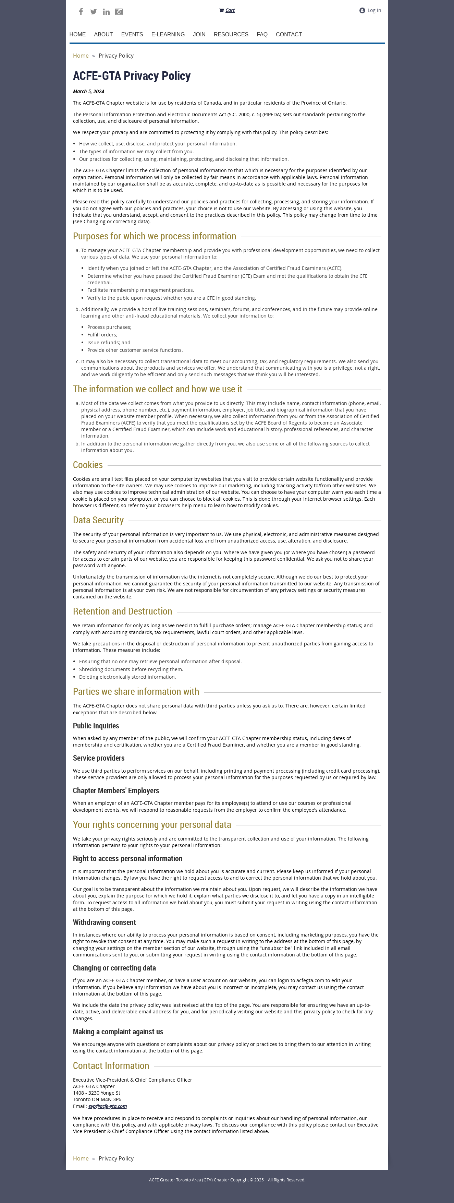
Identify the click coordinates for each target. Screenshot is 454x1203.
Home (81, 55)
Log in (374, 10)
